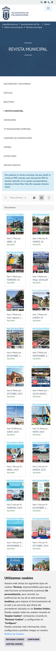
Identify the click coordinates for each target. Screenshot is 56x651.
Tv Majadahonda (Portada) (17, 129)
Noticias (8, 93)
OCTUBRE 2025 (15, 393)
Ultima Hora (10, 156)
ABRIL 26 (11, 241)
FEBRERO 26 (13, 279)
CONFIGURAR (33, 639)
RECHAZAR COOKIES (15, 639)
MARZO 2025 (39, 469)
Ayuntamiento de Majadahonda (35, 24)
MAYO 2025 (39, 431)
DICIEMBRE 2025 (15, 355)
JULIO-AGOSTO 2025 (43, 393)
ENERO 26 (38, 317)
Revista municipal (14, 111)
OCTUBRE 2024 (41, 545)
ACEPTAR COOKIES (14, 644)
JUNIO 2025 (13, 431)
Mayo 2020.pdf (40, 279)
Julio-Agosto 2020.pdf (18, 317)
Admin (47, 24)
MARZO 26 (38, 241)
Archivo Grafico (12, 165)
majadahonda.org (10, 24)
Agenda (7, 147)
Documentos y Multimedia (17, 83)
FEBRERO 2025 (14, 507)
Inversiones (10, 120)
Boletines (9, 102)
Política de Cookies (14, 633)
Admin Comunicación (13, 27)
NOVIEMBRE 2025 (42, 355)
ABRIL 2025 (13, 469)
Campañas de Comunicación (18, 138)
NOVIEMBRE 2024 (16, 545)
